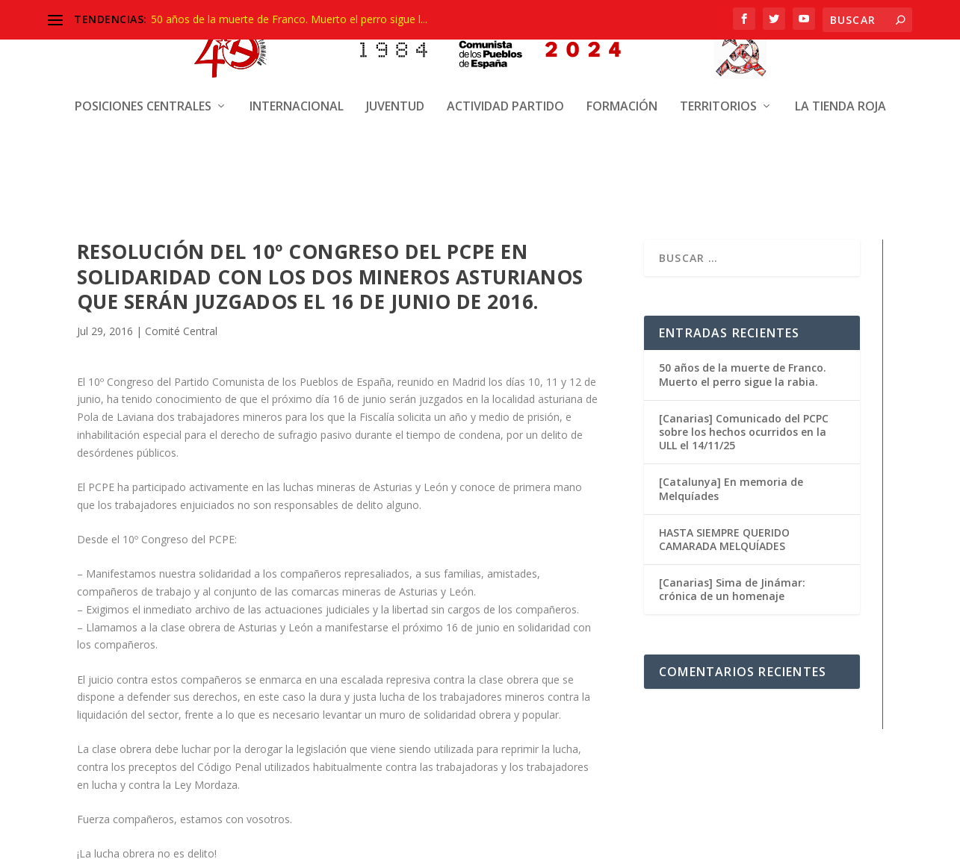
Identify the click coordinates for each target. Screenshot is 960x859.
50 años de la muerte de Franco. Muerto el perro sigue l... (289, 19)
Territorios (718, 95)
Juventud (395, 95)
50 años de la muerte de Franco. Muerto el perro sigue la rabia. (742, 372)
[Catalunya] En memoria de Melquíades (731, 486)
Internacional (297, 95)
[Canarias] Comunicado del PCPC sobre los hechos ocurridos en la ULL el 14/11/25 (744, 429)
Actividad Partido (505, 95)
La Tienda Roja (840, 95)
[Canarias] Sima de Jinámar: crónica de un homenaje (732, 587)
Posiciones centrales (143, 95)
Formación (621, 95)
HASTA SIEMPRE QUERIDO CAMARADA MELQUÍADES (724, 537)
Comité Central (181, 329)
